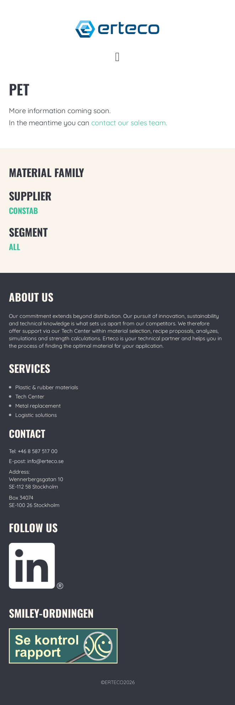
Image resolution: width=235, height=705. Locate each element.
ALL (14, 246)
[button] (117, 57)
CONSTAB (23, 210)
